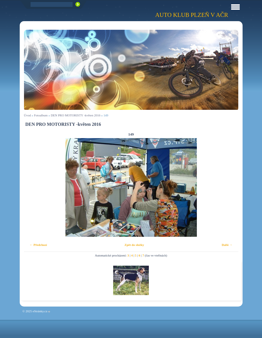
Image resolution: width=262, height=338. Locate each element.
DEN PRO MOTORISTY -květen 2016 (76, 115)
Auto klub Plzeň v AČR (191, 14)
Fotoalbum (41, 115)
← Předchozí (38, 244)
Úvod (27, 115)
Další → (227, 244)
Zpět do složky (134, 244)
